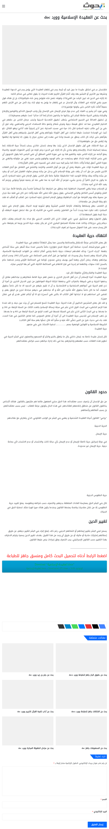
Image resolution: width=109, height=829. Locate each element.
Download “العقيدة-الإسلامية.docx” (54, 566)
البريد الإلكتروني (99, 811)
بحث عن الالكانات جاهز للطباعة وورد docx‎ (89, 712)
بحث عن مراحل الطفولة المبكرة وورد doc (35, 748)
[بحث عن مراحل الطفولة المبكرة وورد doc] (27, 730)
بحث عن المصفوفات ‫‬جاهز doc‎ (94, 748)
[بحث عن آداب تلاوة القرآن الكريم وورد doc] (27, 694)
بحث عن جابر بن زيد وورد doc (41, 675)
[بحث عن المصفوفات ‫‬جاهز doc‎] (81, 730)
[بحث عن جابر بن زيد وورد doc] (27, 657)
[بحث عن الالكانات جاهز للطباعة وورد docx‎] (81, 694)
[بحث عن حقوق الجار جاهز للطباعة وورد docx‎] (81, 657)
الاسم (104, 799)
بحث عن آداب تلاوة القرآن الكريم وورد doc (35, 712)
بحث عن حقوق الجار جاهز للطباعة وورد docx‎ (88, 675)
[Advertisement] (54, 367)
